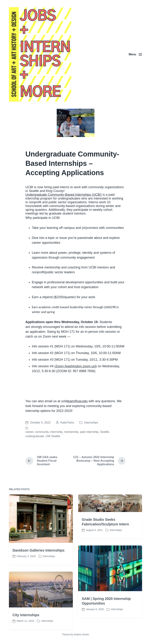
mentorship (71, 431)
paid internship (89, 431)
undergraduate (34, 436)
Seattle (104, 431)
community (41, 431)
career (29, 431)
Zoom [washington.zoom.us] (75, 366)
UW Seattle (53, 436)
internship (56, 431)
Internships (91, 422)
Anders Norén (81, 634)
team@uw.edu (77, 401)
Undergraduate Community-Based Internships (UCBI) (63, 194)
